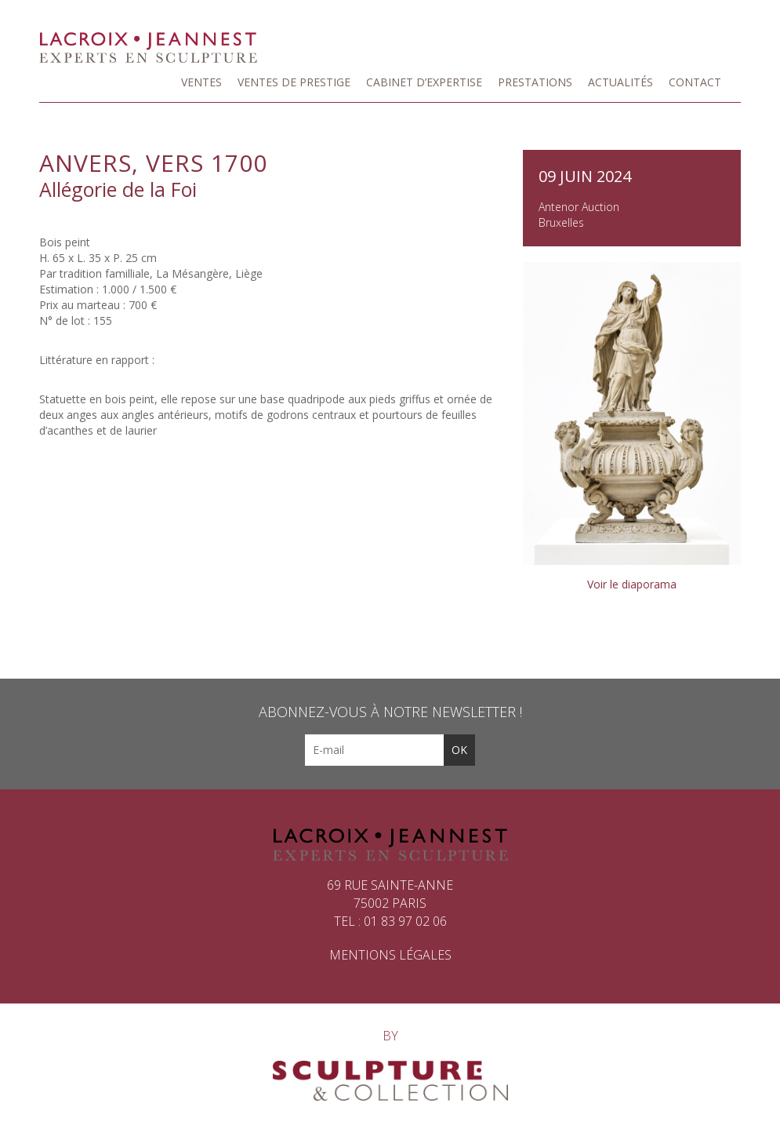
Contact (695, 82)
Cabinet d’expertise (424, 82)
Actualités (620, 82)
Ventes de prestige (294, 82)
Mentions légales (390, 954)
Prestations (535, 82)
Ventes (201, 82)
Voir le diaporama (632, 584)
